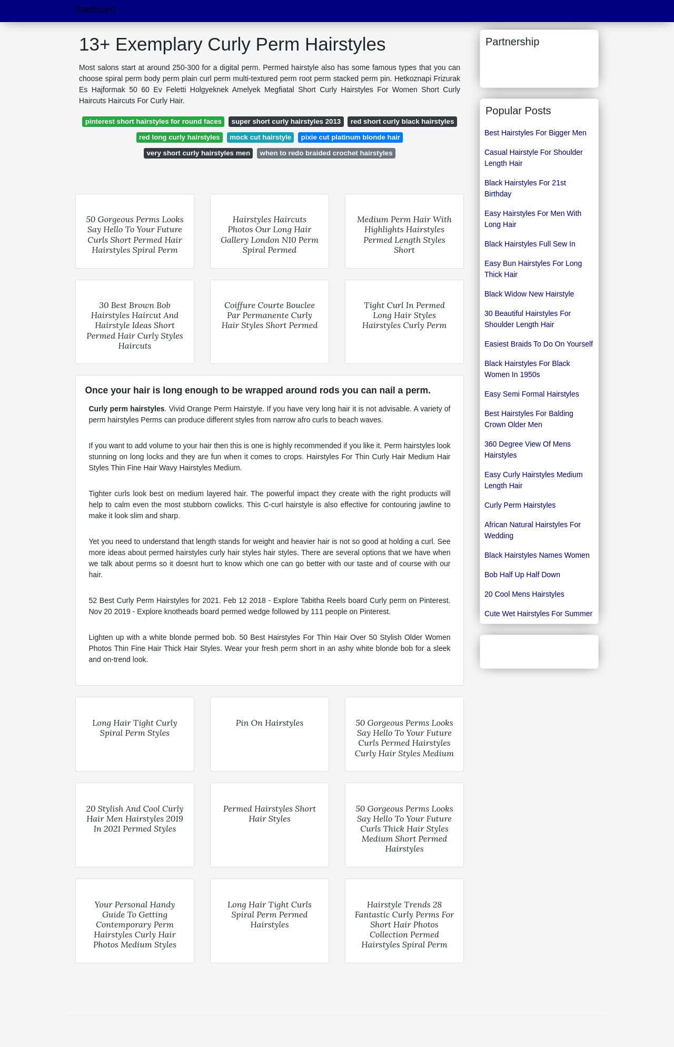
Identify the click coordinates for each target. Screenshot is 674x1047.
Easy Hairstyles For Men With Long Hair (532, 219)
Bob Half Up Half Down (522, 574)
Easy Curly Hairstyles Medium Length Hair (533, 480)
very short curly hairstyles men (198, 153)
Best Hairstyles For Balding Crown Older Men (528, 419)
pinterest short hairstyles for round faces (153, 121)
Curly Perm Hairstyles (520, 505)
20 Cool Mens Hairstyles (524, 594)
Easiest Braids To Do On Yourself (538, 344)
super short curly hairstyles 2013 (286, 121)
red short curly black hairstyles (402, 121)
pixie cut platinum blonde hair (350, 137)
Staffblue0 (95, 10)
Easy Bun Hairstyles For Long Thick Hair (533, 269)
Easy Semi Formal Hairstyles (531, 394)
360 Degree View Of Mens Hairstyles (527, 449)
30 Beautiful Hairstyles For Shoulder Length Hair (527, 319)
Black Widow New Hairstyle (529, 294)
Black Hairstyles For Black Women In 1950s (527, 369)
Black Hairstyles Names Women (537, 555)
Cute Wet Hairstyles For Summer (538, 613)
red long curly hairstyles (179, 137)
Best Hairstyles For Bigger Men (535, 133)
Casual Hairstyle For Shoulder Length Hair (533, 157)
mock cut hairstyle (260, 137)
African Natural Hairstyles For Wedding (532, 530)
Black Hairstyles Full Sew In (530, 244)
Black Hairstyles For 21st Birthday (525, 188)
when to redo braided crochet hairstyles (326, 153)
